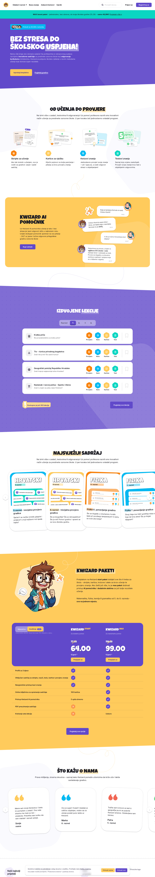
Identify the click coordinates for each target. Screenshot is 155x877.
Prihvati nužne (108, 870)
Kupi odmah (27, 258)
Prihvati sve (121, 870)
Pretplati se (78, 671)
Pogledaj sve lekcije (121, 416)
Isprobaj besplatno (21, 78)
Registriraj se (144, 5)
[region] (77, 511)
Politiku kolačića (85, 869)
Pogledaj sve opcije (77, 742)
